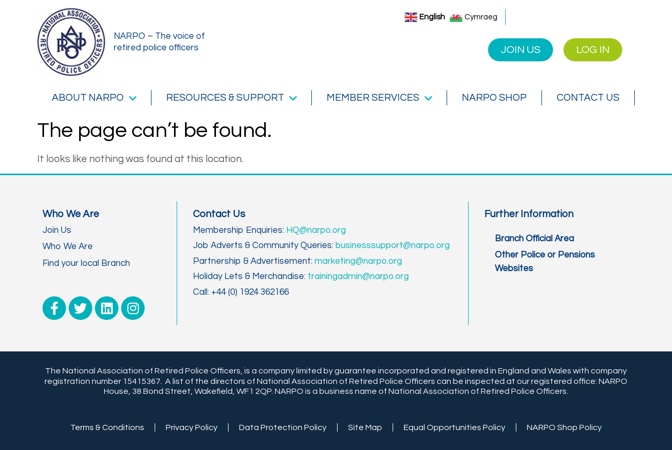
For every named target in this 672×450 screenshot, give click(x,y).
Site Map (365, 427)
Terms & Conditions (107, 427)
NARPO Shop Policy (564, 427)
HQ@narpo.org (316, 230)
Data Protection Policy (283, 427)
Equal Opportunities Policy (454, 427)
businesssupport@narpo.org (392, 245)
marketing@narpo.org (358, 261)
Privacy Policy (192, 427)
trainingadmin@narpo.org (358, 276)
